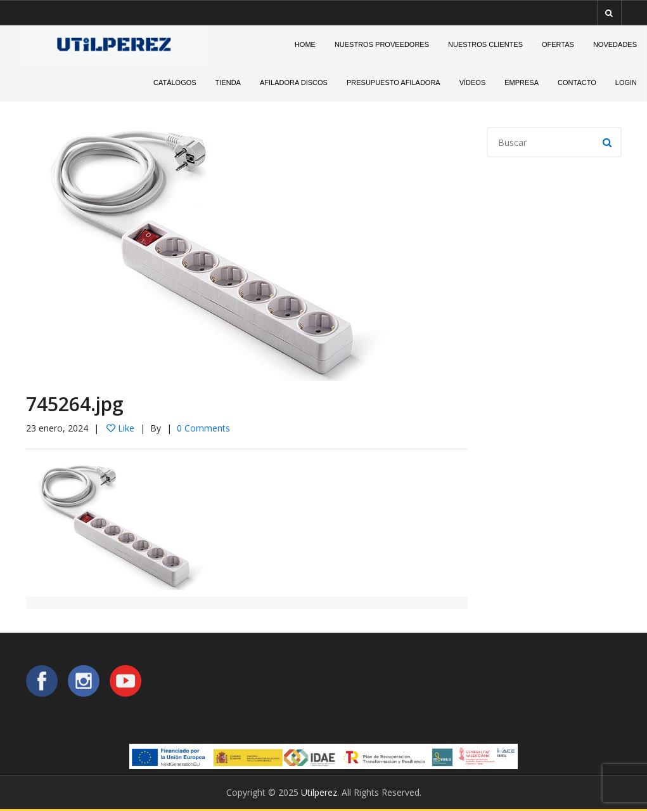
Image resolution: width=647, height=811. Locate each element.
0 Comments (203, 428)
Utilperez (319, 792)
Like (120, 428)
